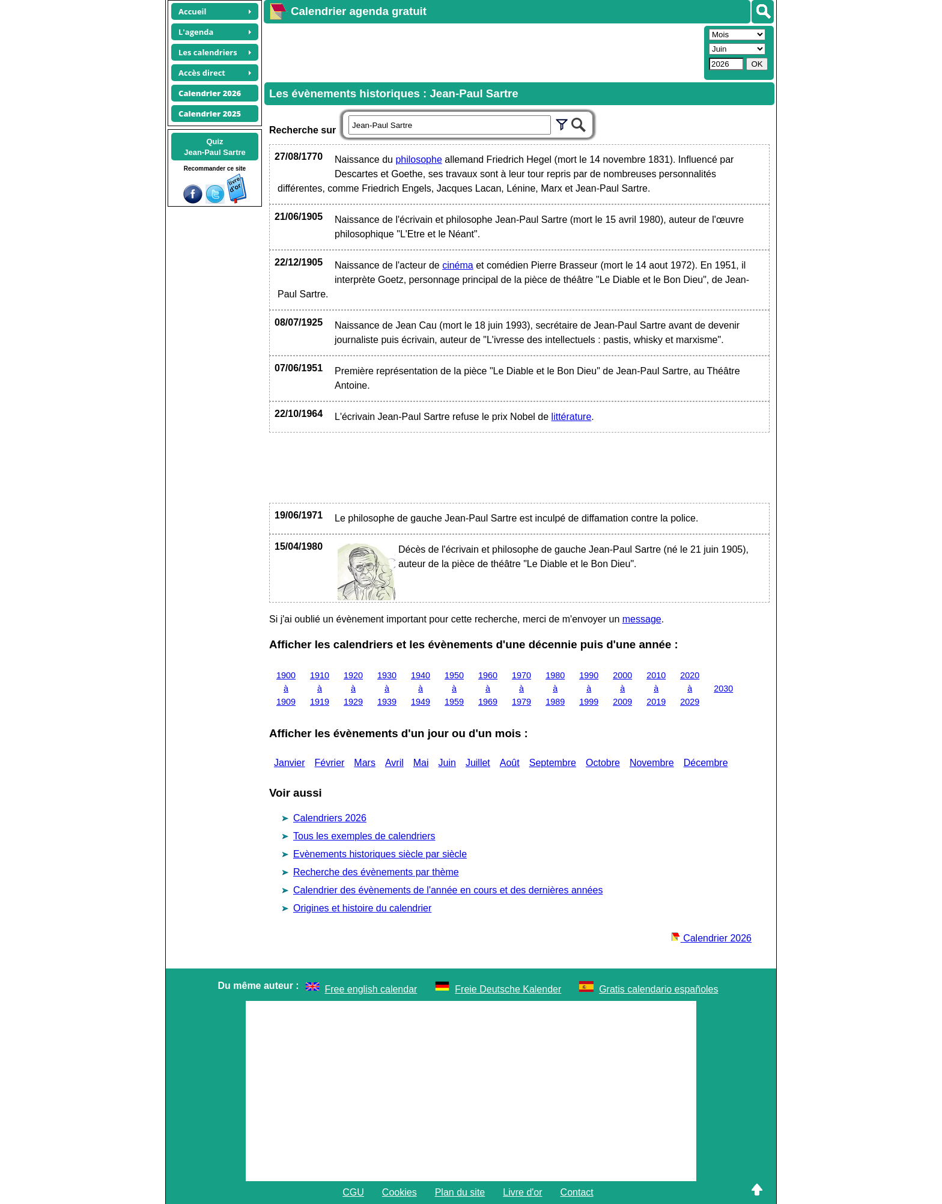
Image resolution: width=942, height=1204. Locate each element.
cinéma (457, 265)
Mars (364, 763)
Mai (421, 763)
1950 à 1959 (454, 688)
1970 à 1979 (521, 688)
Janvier (289, 763)
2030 (723, 688)
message (641, 619)
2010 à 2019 (656, 688)
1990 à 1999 (588, 688)
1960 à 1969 (487, 688)
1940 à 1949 (420, 688)
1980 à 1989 (555, 688)
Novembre (652, 763)
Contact (577, 1192)
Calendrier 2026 (711, 938)
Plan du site (460, 1192)
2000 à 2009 (622, 688)
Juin (447, 763)
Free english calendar (371, 989)
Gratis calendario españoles (658, 989)
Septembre (552, 763)
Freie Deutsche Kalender (508, 989)
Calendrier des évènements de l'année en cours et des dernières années (448, 890)
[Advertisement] (482, 52)
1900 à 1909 (286, 688)
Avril (394, 763)
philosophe (418, 159)
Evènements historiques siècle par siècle (380, 854)
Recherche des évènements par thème (376, 872)
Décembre (706, 763)
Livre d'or (522, 1192)
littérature (572, 417)
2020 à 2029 (689, 688)
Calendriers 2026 (329, 818)
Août (510, 763)
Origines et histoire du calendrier (362, 908)
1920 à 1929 (353, 688)
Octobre (603, 763)
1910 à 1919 (319, 688)
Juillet (478, 763)
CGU (353, 1192)
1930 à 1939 (387, 688)
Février (330, 763)
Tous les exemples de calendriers (364, 836)
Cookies (399, 1192)
